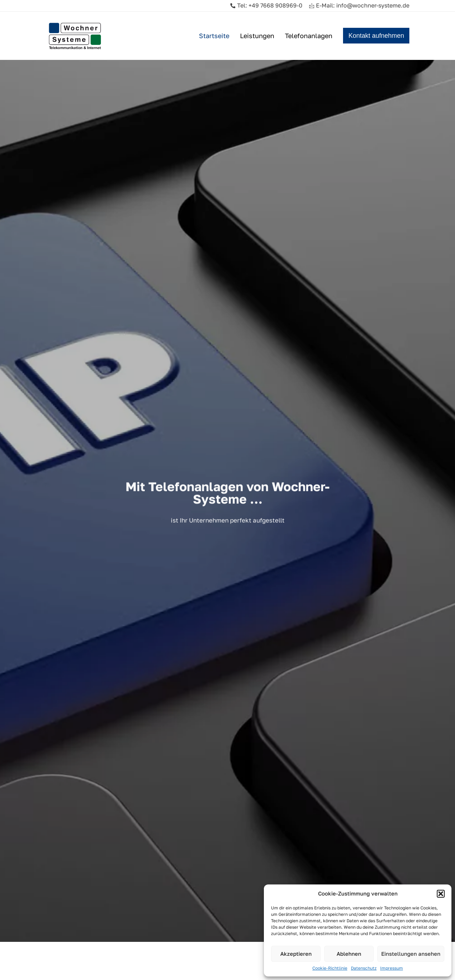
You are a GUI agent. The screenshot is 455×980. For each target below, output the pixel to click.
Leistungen (257, 36)
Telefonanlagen (308, 36)
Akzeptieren (296, 953)
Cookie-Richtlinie (329, 968)
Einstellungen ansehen (410, 953)
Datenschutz (364, 968)
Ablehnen (349, 953)
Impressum (391, 968)
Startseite (214, 36)
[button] (440, 893)
